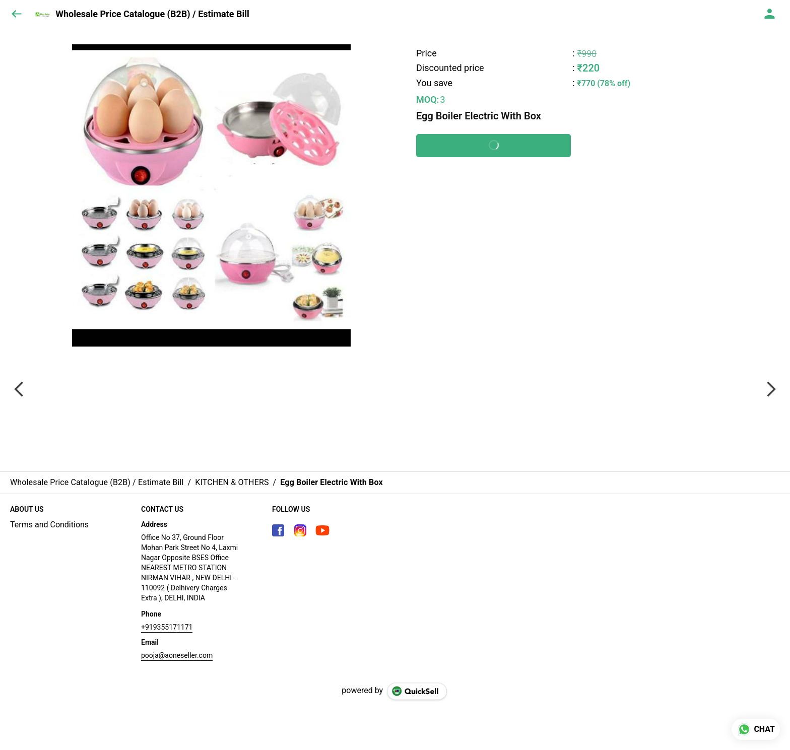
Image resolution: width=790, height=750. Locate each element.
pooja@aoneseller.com (177, 655)
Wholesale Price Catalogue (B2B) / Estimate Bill (152, 14)
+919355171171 (166, 627)
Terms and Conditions (49, 524)
